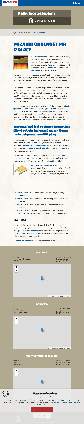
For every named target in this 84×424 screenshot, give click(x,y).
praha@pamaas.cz (62, 311)
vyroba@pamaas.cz (63, 363)
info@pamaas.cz (62, 259)
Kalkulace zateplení (36, 13)
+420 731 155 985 (65, 361)
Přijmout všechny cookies (42, 410)
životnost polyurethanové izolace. (44, 240)
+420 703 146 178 (65, 309)
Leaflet (50, 296)
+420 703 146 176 (65, 257)
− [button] (16, 270)
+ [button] (16, 267)
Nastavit (42, 415)
